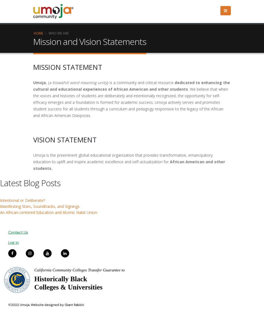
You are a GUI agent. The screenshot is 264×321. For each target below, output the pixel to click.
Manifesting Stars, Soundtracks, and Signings (40, 206)
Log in (13, 242)
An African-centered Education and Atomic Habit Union (48, 212)
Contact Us (18, 232)
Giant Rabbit (74, 305)
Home (38, 33)
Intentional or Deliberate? (22, 200)
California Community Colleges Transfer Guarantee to (79, 270)
